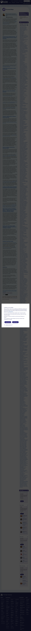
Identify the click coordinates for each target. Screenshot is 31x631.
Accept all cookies (8, 322)
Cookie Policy (11, 311)
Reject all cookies (15, 322)
